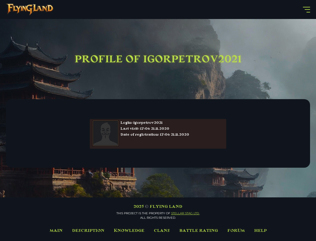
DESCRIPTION (88, 230)
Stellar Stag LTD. (185, 213)
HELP (260, 230)
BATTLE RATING (198, 230)
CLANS (162, 230)
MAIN (56, 230)
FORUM (236, 230)
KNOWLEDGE (129, 230)
